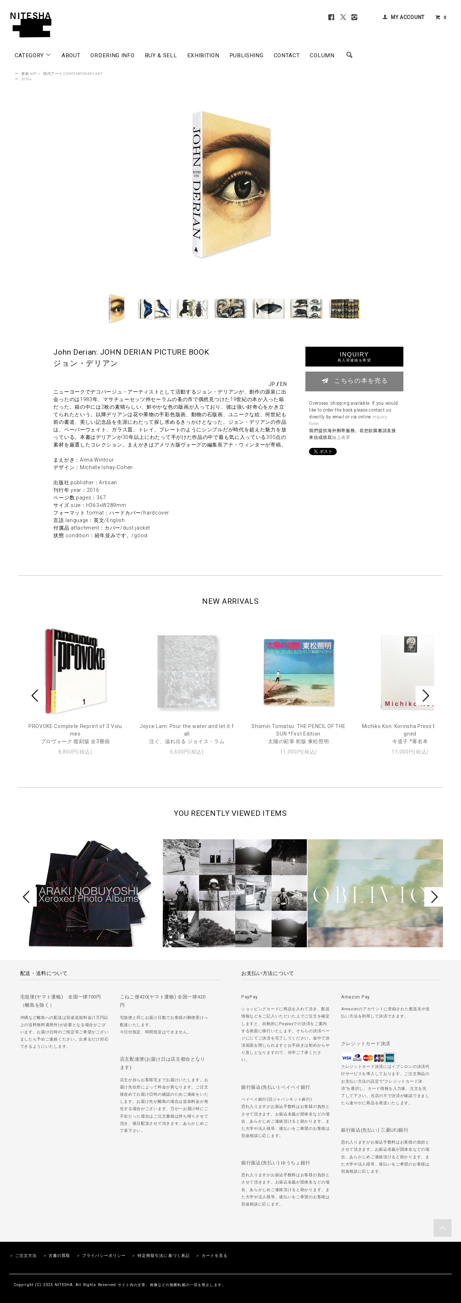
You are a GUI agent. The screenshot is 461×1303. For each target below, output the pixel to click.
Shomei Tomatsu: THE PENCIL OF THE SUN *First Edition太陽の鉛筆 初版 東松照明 (298, 733)
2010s (26, 79)
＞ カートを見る (212, 1255)
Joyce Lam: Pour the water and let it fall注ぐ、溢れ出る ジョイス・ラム (187, 733)
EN (283, 384)
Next (425, 695)
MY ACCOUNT (408, 17)
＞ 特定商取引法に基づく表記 (160, 1255)
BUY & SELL (161, 55)
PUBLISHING (246, 55)
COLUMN (322, 55)
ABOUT (71, 55)
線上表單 (341, 437)
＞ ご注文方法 (23, 1255)
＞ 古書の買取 (57, 1255)
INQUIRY (354, 356)
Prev (36, 695)
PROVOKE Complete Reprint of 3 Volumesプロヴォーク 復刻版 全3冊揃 (75, 733)
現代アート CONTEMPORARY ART (72, 74)
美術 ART (29, 74)
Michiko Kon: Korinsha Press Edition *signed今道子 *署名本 (410, 733)
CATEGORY (33, 55)
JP (271, 384)
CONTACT (287, 55)
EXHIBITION (203, 55)
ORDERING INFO (112, 55)
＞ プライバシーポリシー (101, 1255)
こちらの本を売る (354, 380)
